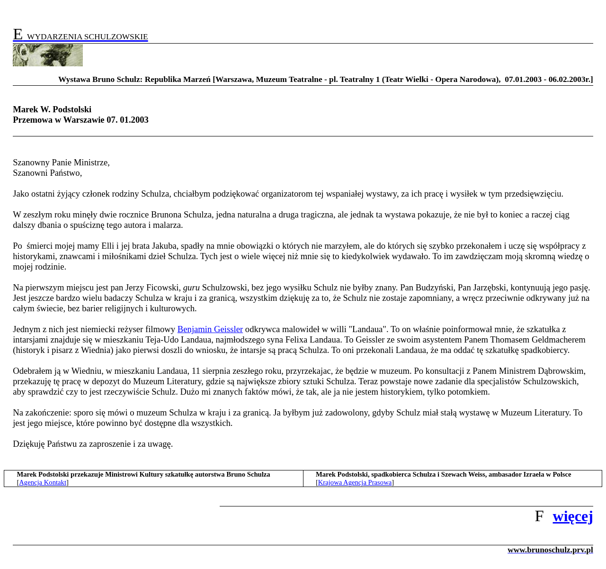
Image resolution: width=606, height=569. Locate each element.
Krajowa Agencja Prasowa (355, 482)
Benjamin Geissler (210, 329)
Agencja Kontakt (42, 482)
